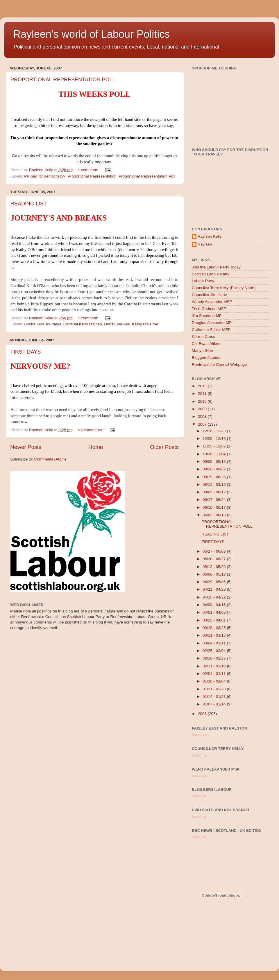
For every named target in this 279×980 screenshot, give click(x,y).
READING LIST (28, 204)
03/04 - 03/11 (215, 643)
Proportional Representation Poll (147, 176)
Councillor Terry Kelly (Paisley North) (224, 288)
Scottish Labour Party (210, 274)
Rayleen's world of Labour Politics (91, 34)
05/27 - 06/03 (215, 551)
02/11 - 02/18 (215, 666)
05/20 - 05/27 (215, 559)
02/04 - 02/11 (215, 673)
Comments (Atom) (50, 459)
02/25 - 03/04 (215, 650)
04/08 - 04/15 (215, 605)
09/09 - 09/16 (215, 461)
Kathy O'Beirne (145, 324)
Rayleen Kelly (210, 236)
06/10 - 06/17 (215, 507)
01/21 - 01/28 (215, 689)
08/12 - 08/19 (215, 484)
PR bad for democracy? (44, 176)
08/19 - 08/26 (215, 477)
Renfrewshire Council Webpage (219, 364)
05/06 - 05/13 (215, 574)
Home (95, 447)
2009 (203, 409)
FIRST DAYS (25, 352)
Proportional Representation (92, 176)
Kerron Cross (203, 336)
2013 (203, 386)
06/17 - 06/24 (215, 499)
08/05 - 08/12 (215, 492)
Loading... (200, 734)
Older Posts (164, 447)
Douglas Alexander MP (212, 322)
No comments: (91, 430)
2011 (203, 393)
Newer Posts (25, 447)
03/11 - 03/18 (215, 635)
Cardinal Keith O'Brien (82, 324)
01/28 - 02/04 (215, 681)
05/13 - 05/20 (215, 567)
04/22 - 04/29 (215, 589)
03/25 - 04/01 (215, 620)
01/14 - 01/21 (215, 696)
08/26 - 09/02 (215, 469)
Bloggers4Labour (207, 357)
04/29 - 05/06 (215, 582)
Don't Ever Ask (117, 324)
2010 (203, 401)
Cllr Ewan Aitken (206, 343)
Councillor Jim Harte (209, 295)
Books (29, 324)
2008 (203, 416)
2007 (203, 424)
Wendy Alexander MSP (212, 302)
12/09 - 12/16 (215, 438)
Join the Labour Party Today (216, 267)
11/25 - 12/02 (215, 446)
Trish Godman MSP (209, 309)
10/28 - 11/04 (215, 454)
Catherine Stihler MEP (211, 329)
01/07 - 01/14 (215, 704)
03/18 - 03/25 (215, 628)
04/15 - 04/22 (215, 597)
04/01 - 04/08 (215, 612)
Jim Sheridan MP (207, 315)
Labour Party (203, 281)
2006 (203, 714)
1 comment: (88, 170)
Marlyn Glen (202, 350)
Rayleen (205, 244)
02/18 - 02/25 (215, 658)
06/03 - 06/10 (215, 515)
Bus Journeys (49, 324)
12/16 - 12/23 (215, 431)
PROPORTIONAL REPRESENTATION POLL (62, 80)
